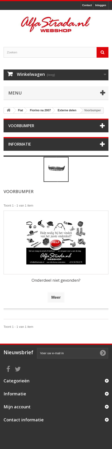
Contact (87, 5)
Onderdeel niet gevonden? (56, 280)
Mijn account (17, 407)
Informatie (19, 144)
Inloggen (100, 5)
